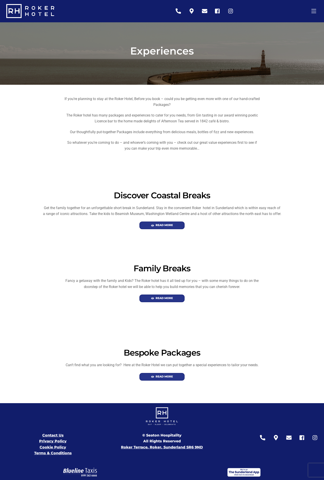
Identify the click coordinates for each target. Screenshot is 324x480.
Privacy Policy (53, 441)
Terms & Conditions (53, 453)
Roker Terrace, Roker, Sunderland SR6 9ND (162, 447)
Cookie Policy (53, 447)
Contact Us (53, 435)
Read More (162, 225)
